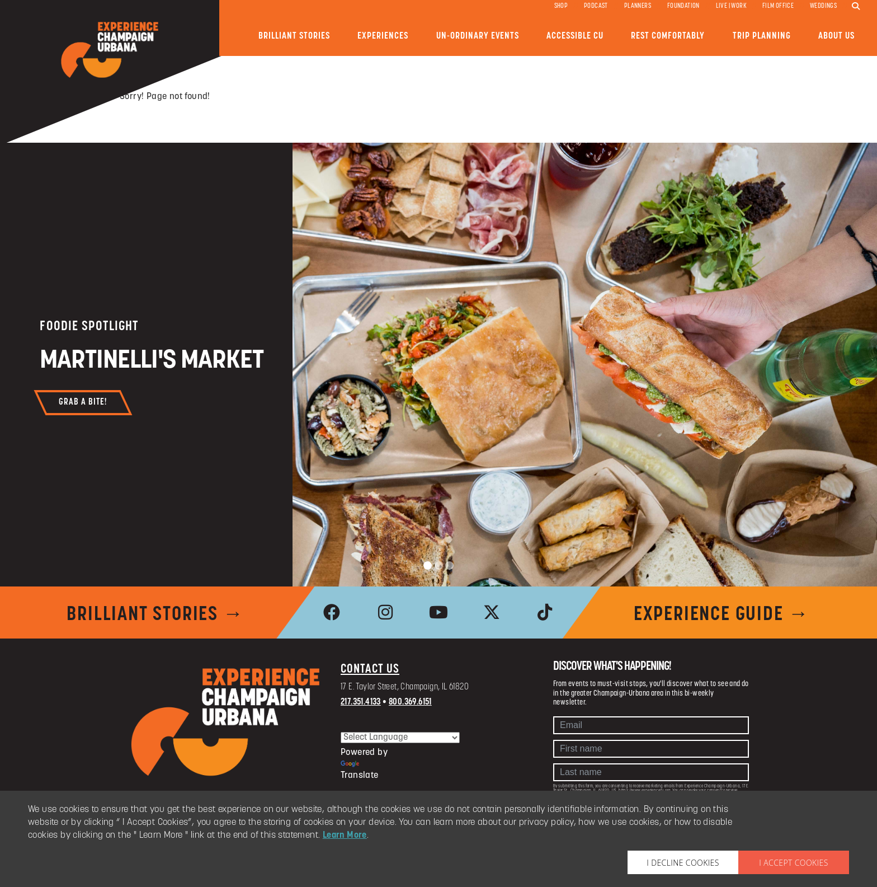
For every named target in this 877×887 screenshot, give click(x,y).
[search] (855, 7)
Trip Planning (762, 36)
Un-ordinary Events (477, 36)
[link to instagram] (385, 612)
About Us (836, 36)
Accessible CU (574, 36)
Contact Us (370, 669)
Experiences (382, 36)
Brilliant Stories (294, 36)
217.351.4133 (361, 702)
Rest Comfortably (668, 36)
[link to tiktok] (545, 612)
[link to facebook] (332, 612)
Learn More (345, 835)
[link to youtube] (438, 612)
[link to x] (491, 612)
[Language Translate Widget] (400, 737)
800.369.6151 (410, 702)
